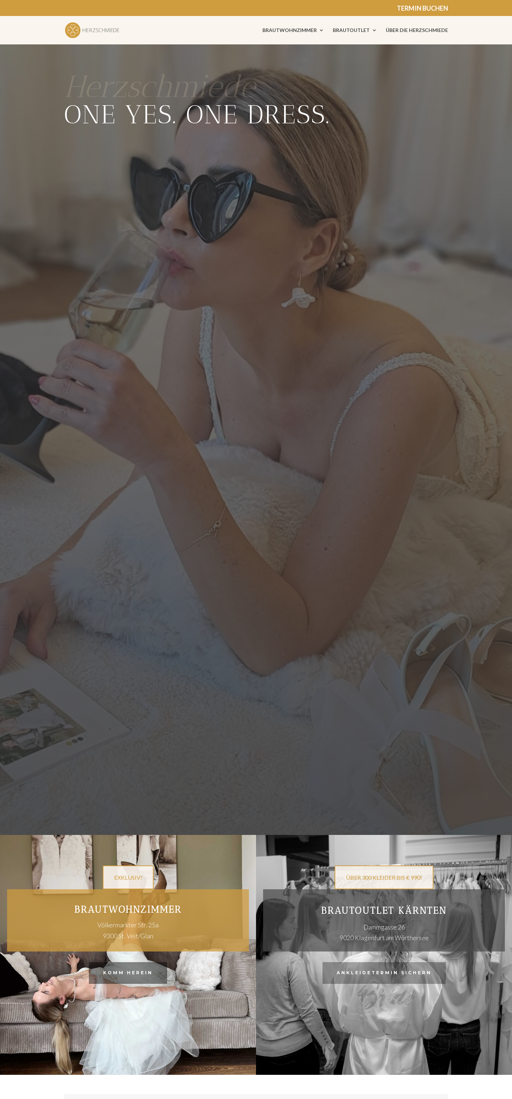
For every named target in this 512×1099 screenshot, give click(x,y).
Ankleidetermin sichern (384, 972)
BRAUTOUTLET (351, 30)
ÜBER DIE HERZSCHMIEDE (417, 30)
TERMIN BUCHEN (422, 8)
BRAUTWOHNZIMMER (289, 30)
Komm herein (128, 972)
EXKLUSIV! (128, 877)
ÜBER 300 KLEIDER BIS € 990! (384, 877)
